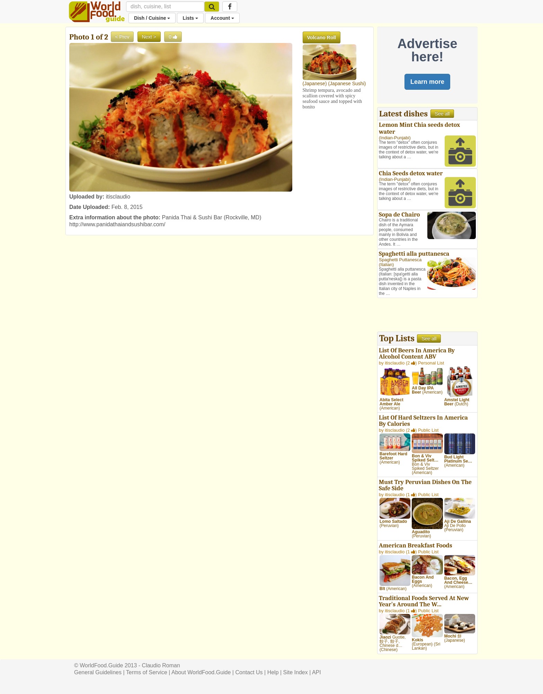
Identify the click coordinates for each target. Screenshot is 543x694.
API (316, 672)
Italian (386, 264)
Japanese (314, 83)
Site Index (295, 672)
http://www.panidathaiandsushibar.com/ (117, 224)
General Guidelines (98, 672)
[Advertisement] (427, 316)
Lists (190, 18)
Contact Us (248, 672)
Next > (149, 36)
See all (442, 113)
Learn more (427, 81)
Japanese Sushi (347, 83)
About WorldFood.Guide (201, 672)
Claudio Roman (161, 665)
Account (222, 18)
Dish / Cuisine (152, 18)
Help (273, 672)
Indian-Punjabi (394, 137)
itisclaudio (118, 197)
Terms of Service (146, 672)
